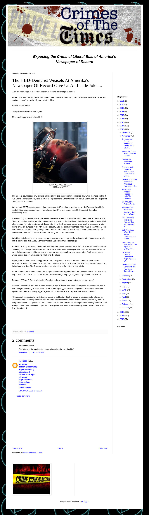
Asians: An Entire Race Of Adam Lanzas (129, 153)
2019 (122, 108)
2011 (122, 316)
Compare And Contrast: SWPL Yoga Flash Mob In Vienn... (128, 171)
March (125, 300)
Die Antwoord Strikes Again (128, 203)
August (125, 283)
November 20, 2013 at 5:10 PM (31, 353)
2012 (122, 312)
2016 (122, 119)
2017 (122, 115)
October (125, 276)
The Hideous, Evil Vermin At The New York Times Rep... (129, 268)
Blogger (85, 502)
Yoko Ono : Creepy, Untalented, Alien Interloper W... (129, 256)
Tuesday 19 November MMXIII (127, 161)
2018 (122, 111)
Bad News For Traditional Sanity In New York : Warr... (128, 211)
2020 (122, 105)
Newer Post (17, 448)
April (124, 297)
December (126, 132)
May (124, 293)
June (124, 290)
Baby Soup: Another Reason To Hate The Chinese (127, 194)
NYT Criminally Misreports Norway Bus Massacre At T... (128, 222)
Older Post (103, 448)
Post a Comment (22, 396)
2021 (122, 101)
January (125, 308)
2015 (122, 122)
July (124, 286)
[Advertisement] (60, 422)
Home (60, 448)
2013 (122, 129)
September (127, 279)
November (126, 136)
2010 (122, 319)
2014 (122, 126)
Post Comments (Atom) (32, 453)
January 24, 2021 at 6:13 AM (30, 391)
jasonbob (23, 361)
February (126, 304)
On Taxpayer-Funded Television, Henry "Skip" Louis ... (128, 143)
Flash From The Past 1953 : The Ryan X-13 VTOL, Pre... (129, 245)
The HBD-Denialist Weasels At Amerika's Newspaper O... (129, 182)
